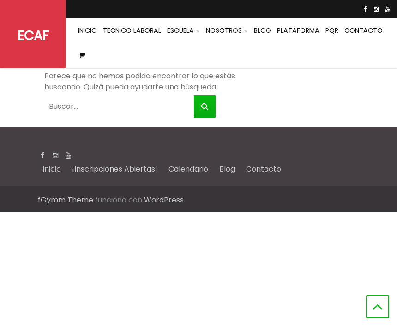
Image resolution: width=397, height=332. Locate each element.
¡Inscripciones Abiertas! (114, 169)
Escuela (179, 31)
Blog (260, 31)
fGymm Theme (65, 200)
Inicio (51, 169)
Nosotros (222, 31)
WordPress (164, 200)
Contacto (360, 31)
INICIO (87, 31)
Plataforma (295, 31)
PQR (328, 31)
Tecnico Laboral (131, 31)
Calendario (188, 169)
